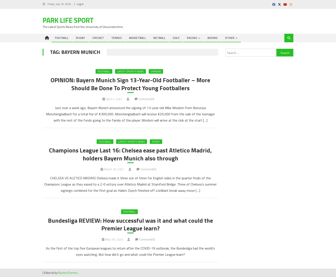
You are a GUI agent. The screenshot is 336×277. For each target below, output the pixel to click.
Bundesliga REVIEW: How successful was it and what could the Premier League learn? (130, 224)
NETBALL (159, 37)
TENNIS (116, 37)
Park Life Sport (68, 20)
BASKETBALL (137, 37)
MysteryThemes (68, 273)
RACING (192, 37)
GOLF (176, 37)
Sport (156, 142)
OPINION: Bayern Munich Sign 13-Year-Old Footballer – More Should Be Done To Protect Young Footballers (130, 84)
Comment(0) (146, 99)
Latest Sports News (130, 71)
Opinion (156, 71)
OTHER (229, 37)
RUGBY (80, 37)
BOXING (212, 37)
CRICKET (98, 37)
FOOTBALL (62, 37)
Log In (80, 4)
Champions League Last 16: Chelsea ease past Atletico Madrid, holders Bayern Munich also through (130, 154)
